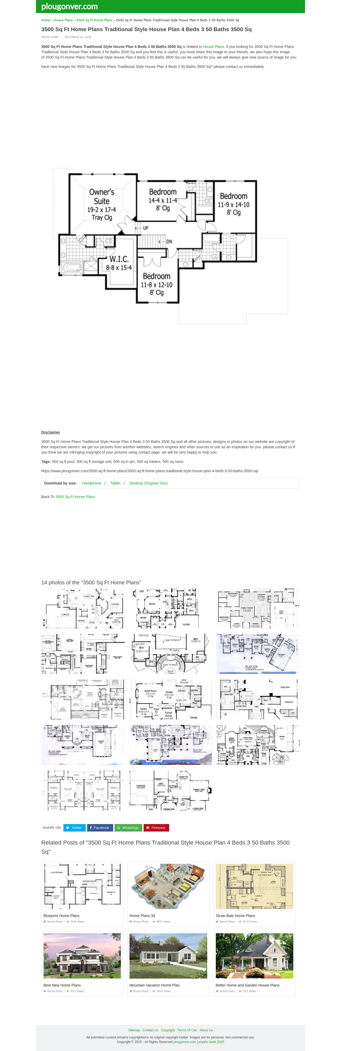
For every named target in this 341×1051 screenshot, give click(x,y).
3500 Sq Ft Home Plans (75, 497)
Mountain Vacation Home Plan (154, 985)
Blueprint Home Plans (61, 916)
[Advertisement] (170, 110)
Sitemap (134, 1030)
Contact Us (150, 1030)
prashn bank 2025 (211, 1042)
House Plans (49, 37)
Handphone (91, 483)
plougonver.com (69, 6)
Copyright (168, 1030)
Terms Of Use (187, 1030)
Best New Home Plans (62, 985)
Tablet (115, 483)
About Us (206, 1030)
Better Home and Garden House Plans (248, 985)
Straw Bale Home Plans (235, 916)
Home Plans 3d (142, 916)
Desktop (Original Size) (148, 483)
